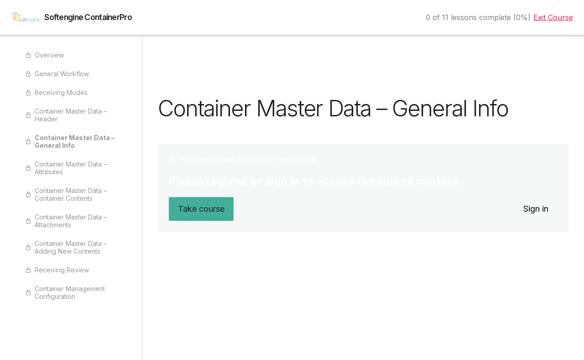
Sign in (535, 209)
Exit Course (553, 17)
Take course (201, 209)
